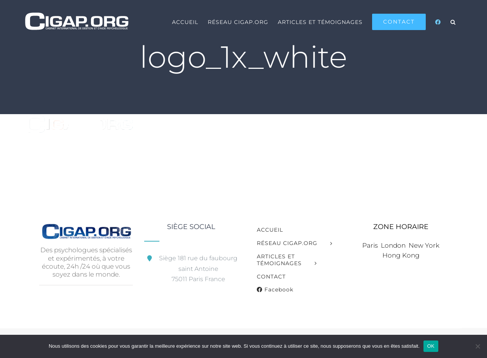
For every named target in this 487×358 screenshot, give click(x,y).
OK (430, 346)
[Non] (477, 346)
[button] (453, 22)
